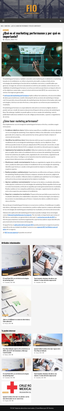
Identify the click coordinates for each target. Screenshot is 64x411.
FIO (31, 8)
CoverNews (40, 408)
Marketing (5, 30)
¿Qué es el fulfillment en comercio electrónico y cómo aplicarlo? (16, 320)
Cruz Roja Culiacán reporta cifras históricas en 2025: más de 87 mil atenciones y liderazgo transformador (16, 351)
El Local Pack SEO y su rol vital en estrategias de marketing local (16, 279)
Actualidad (5, 344)
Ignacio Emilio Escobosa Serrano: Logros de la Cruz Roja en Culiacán (47, 350)
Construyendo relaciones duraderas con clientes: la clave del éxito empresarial (45, 279)
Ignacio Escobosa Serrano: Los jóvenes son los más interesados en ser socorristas (16, 398)
